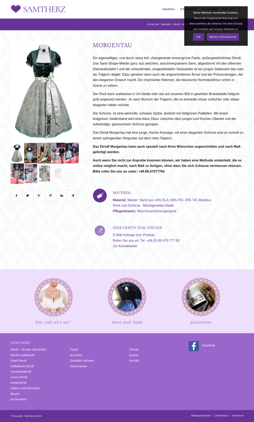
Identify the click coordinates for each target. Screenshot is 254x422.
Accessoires (18, 399)
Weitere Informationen (222, 37)
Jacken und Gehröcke (25, 388)
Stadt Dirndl (18, 360)
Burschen (76, 355)
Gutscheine (201, 300)
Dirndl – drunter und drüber (28, 349)
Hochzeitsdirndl (20, 371)
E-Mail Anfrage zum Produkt (133, 235)
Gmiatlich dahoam (82, 360)
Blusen (15, 393)
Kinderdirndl (18, 382)
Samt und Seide (127, 300)
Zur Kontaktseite (125, 246)
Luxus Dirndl (18, 377)
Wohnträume (78, 366)
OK (199, 37)
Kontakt (134, 360)
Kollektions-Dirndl (22, 366)
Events (133, 355)
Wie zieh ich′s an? (53, 300)
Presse (134, 349)
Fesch (74, 349)
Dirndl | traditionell (22, 355)
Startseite (165, 24)
